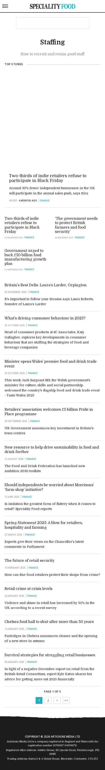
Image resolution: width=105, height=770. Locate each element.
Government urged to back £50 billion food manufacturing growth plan (25, 257)
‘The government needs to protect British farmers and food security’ (76, 225)
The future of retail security (29, 561)
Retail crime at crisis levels (28, 589)
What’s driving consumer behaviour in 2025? (45, 318)
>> (66, 700)
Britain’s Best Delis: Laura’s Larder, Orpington (46, 285)
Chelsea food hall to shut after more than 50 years (49, 622)
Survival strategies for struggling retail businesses (50, 655)
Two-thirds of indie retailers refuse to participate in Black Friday (47, 178)
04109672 (70, 745)
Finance (44, 200)
